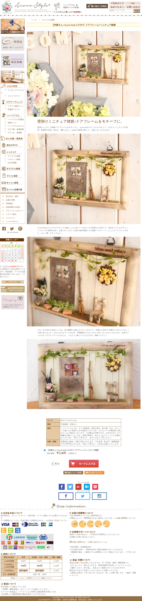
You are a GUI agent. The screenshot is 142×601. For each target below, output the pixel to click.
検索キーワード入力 (117, 10)
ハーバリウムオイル (16, 126)
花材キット (12, 123)
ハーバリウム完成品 (16, 119)
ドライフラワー (14, 96)
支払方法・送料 (12, 196)
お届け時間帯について (125, 518)
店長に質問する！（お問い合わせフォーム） (89, 542)
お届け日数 (10, 200)
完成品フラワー (14, 109)
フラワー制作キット (16, 106)
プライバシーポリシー (15, 211)
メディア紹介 (11, 214)
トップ (34, 20)
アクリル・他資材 (15, 133)
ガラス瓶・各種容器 (16, 129)
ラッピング (10, 218)
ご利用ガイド (30, 578)
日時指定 (9, 203)
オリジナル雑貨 (48, 20)
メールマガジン (12, 221)
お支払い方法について (56, 520)
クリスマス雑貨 (14, 156)
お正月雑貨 (12, 163)
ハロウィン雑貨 (14, 159)
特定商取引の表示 (13, 207)
